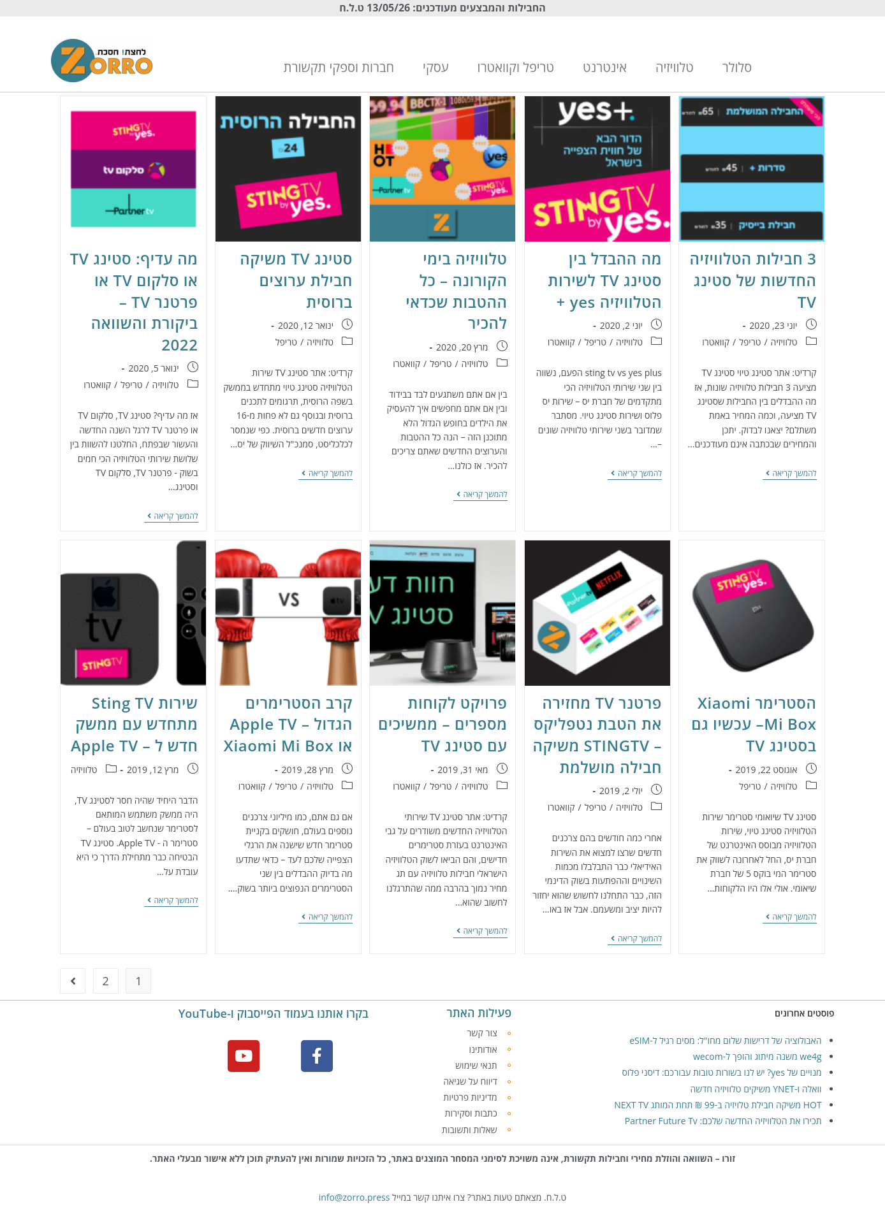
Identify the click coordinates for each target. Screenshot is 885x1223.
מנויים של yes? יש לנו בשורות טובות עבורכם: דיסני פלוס (721, 1072)
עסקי (435, 67)
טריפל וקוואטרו (516, 67)
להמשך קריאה (790, 474)
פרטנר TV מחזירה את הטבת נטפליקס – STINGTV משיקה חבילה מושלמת (597, 735)
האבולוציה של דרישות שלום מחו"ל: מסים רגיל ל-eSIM (725, 1040)
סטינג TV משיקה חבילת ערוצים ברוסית (296, 280)
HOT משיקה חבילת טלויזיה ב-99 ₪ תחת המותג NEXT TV (717, 1105)
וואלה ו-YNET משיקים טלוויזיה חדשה (755, 1089)
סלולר (737, 67)
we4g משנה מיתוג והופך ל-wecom (757, 1056)
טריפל (750, 342)
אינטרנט (605, 67)
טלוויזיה (674, 67)
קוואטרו (715, 342)
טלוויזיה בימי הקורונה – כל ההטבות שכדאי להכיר (456, 290)
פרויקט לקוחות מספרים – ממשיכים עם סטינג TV (442, 724)
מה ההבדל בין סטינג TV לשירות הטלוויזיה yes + (605, 280)
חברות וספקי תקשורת (339, 67)
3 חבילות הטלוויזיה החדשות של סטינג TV (753, 280)
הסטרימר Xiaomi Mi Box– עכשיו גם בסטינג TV (753, 724)
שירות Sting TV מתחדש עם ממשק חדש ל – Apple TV (134, 724)
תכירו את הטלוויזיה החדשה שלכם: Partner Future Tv (723, 1121)
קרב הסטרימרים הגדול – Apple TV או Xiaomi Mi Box (288, 724)
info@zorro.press (354, 1197)
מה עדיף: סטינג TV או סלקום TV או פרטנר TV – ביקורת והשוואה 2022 (134, 301)
